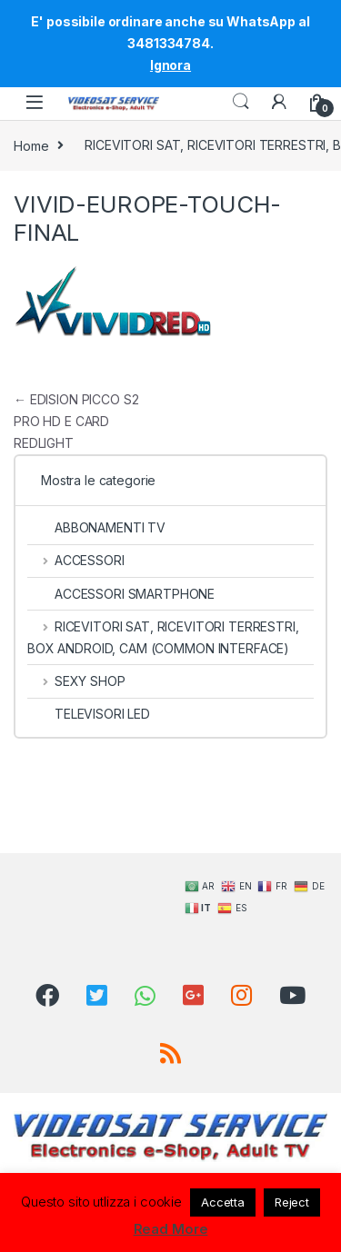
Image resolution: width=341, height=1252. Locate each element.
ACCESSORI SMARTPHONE (121, 593)
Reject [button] (292, 1202)
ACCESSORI (76, 560)
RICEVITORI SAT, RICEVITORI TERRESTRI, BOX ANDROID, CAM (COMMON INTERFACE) (163, 637)
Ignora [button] (170, 65)
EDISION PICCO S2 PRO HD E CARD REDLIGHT (76, 421)
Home (31, 145)
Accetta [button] (223, 1202)
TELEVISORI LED (88, 713)
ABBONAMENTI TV (96, 527)
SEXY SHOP (76, 681)
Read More (171, 1228)
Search (241, 102)
